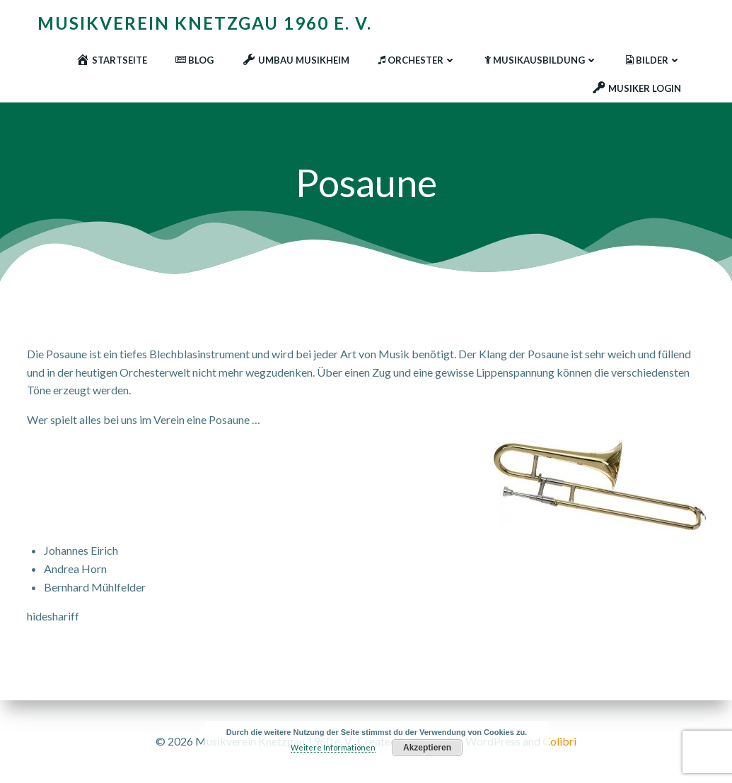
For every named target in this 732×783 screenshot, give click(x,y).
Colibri (559, 741)
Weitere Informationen (333, 747)
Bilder (653, 60)
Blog (194, 60)
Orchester (417, 60)
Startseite (111, 60)
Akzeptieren (427, 748)
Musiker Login (636, 88)
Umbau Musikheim (295, 60)
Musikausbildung (541, 60)
